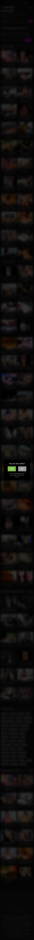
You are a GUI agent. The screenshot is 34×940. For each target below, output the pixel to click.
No (22, 469)
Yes (11, 469)
